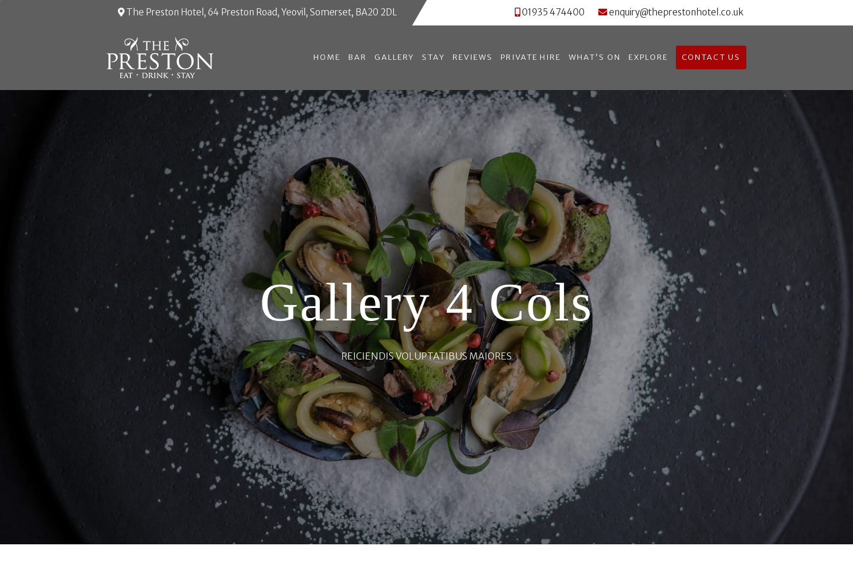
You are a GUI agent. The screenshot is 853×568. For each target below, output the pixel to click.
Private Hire (531, 57)
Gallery (394, 57)
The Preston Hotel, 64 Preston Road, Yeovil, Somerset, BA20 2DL (257, 12)
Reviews (473, 57)
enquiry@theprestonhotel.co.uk (670, 12)
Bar (357, 57)
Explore (648, 57)
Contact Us (711, 57)
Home (327, 57)
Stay (433, 57)
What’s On (595, 57)
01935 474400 (553, 12)
